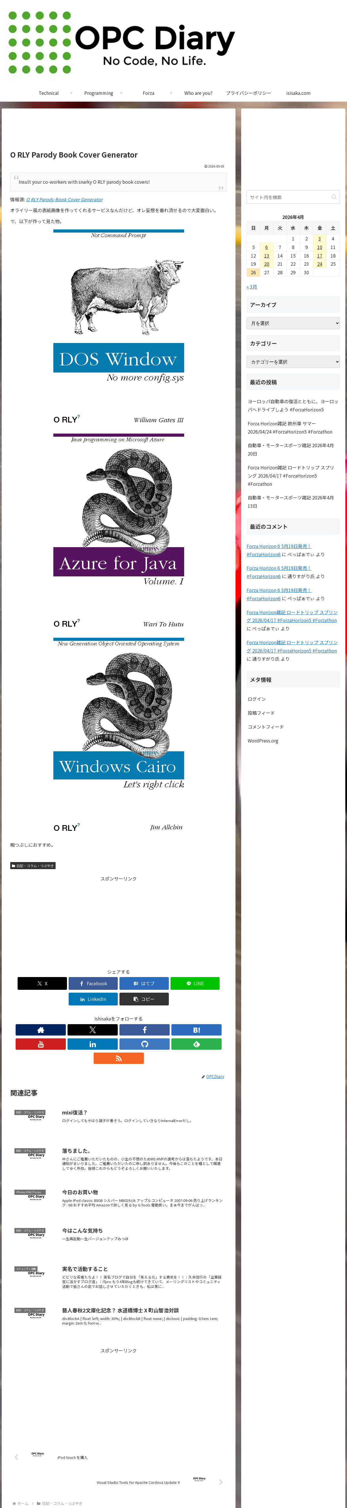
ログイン (257, 698)
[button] (209, 983)
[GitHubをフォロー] (144, 1014)
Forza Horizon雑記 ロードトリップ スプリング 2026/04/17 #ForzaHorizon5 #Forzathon (291, 475)
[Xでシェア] (27, 983)
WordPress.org (263, 740)
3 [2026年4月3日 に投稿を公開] (319, 238)
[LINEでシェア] (136, 983)
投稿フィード (261, 712)
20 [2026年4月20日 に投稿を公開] (266, 263)
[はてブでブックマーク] (100, 983)
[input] (293, 197)
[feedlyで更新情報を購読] (157, 1014)
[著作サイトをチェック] (66, 1014)
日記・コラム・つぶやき (33, 865)
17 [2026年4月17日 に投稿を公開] (319, 255)
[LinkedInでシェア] (173, 983)
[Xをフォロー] (79, 1014)
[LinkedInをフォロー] (131, 1014)
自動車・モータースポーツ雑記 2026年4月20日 (291, 449)
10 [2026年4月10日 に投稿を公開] (319, 247)
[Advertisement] (118, 132)
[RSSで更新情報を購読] (170, 1014)
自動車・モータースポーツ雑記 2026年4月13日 (291, 501)
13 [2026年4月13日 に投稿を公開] (266, 255)
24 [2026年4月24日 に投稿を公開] (319, 263)
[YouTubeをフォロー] (118, 1014)
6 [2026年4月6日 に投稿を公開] (266, 247)
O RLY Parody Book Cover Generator (64, 199)
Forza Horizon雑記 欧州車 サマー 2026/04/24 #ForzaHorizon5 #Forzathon (290, 427)
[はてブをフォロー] (105, 1014)
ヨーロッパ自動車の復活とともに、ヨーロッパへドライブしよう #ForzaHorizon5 (293, 405)
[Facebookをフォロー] (92, 1014)
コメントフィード (266, 726)
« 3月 (252, 286)
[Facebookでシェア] (64, 983)
